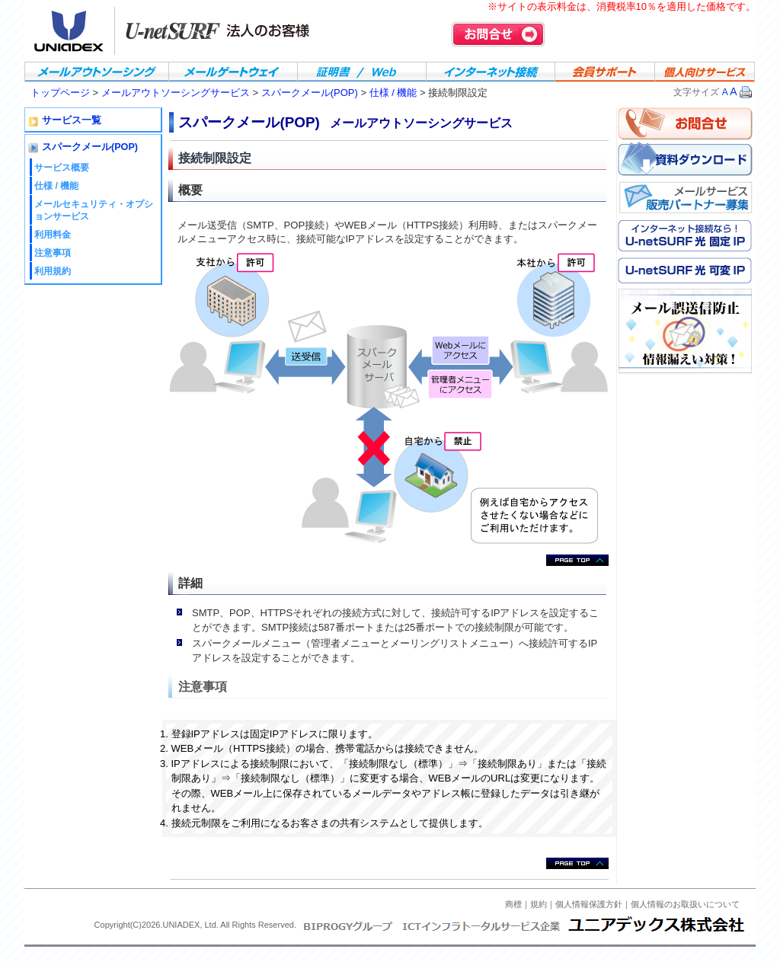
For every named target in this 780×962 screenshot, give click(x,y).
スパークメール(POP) (309, 92)
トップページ (60, 92)
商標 (513, 904)
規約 (538, 904)
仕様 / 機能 (393, 92)
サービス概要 (61, 167)
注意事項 (52, 253)
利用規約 (52, 271)
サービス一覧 (71, 120)
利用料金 (52, 234)
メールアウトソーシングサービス (177, 92)
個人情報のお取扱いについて (685, 904)
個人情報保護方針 (588, 904)
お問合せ (498, 34)
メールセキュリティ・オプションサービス (93, 210)
